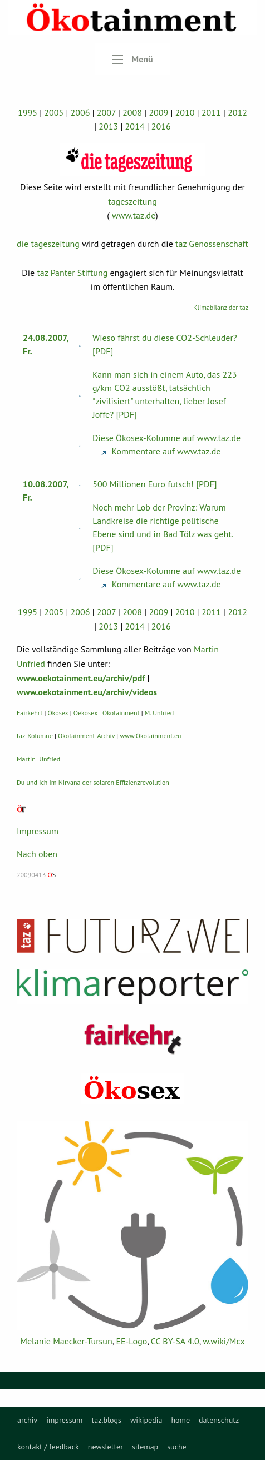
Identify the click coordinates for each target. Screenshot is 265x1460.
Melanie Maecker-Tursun (66, 1341)
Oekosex (85, 713)
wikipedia (146, 1420)
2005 (53, 112)
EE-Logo (131, 1341)
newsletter (105, 1447)
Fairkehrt (29, 713)
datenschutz (219, 1420)
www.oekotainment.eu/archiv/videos (87, 691)
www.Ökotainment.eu (150, 735)
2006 (80, 112)
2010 (185, 112)
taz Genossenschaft (211, 243)
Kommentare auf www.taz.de (160, 451)
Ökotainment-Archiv (86, 735)
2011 (211, 112)
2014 (135, 126)
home (180, 1420)
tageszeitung (132, 201)
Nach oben (37, 853)
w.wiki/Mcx (223, 1341)
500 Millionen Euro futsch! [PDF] (154, 483)
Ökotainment (121, 713)
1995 (27, 112)
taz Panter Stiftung (72, 272)
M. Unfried (159, 713)
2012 (237, 112)
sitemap (145, 1447)
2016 (161, 126)
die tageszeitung (48, 243)
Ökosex (58, 713)
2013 (108, 126)
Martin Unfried (38, 759)
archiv (27, 1420)
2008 (132, 112)
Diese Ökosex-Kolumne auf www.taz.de (166, 437)
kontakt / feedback (48, 1447)
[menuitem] (27, 1420)
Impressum (37, 831)
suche (177, 1447)
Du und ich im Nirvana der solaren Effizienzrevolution (93, 782)
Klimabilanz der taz (220, 307)
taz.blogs (106, 1420)
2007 (106, 112)
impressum (64, 1420)
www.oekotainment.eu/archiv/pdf (81, 678)
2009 (158, 112)
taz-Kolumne (35, 735)
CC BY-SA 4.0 (175, 1341)
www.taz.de (133, 215)
